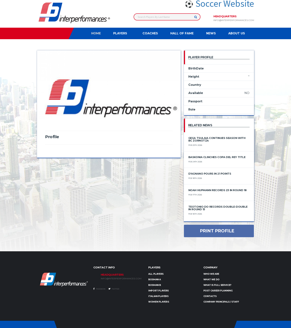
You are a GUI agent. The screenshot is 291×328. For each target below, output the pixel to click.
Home (96, 33)
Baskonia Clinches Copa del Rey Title (217, 157)
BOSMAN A (154, 279)
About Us (236, 33)
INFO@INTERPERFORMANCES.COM (121, 278)
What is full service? (217, 285)
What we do (211, 279)
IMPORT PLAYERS (158, 290)
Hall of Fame (182, 33)
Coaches (150, 33)
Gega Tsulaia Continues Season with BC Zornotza (217, 139)
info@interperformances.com (233, 20)
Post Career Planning (218, 290)
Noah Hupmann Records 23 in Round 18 (217, 190)
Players (120, 33)
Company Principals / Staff (221, 301)
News (211, 33)
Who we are (211, 273)
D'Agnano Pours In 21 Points (209, 173)
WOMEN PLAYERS (158, 301)
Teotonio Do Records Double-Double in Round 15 (218, 208)
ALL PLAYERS (156, 273)
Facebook (99, 289)
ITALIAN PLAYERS (158, 296)
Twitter (113, 289)
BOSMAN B (154, 285)
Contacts (210, 296)
